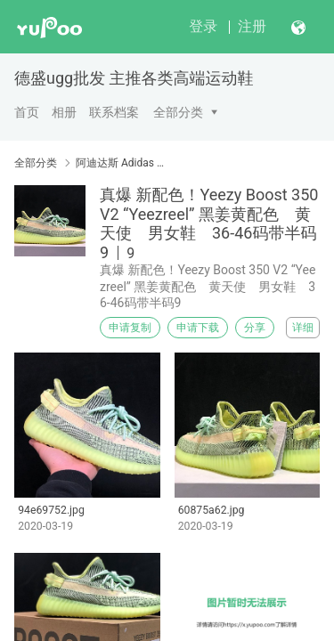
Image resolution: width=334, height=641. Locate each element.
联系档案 (114, 112)
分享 (254, 327)
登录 (203, 26)
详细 (303, 327)
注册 (252, 26)
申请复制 (130, 327)
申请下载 (197, 327)
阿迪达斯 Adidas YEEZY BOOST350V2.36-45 (122, 163)
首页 (26, 112)
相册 (64, 112)
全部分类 (178, 112)
